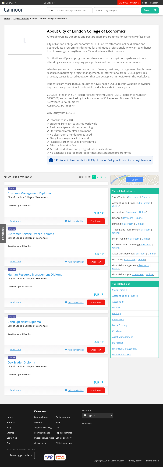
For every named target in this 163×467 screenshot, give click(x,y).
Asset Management (122, 336)
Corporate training (43, 427)
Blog (9, 443)
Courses (49, 2)
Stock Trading (119, 289)
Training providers (21, 455)
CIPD (58, 427)
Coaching (117, 331)
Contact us (12, 437)
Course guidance (42, 432)
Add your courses (129, 2)
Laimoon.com (117, 460)
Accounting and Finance (125, 295)
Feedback (3, 233)
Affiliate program (64, 443)
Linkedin (98, 429)
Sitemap (10, 432)
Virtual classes (40, 443)
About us (11, 422)
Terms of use (152, 460)
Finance (116, 307)
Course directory (63, 437)
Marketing (117, 342)
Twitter (91, 429)
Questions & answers (44, 437)
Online (145, 197)
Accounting (118, 301)
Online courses (63, 417)
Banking (116, 313)
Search (150, 10)
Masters (38, 422)
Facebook (85, 429)
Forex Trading (119, 325)
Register (154, 2)
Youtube (111, 429)
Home (10, 417)
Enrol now (95, 221)
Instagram (104, 429)
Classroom (133, 197)
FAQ (9, 427)
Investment (118, 319)
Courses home (41, 417)
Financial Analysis (121, 354)
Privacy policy (135, 460)
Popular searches (64, 432)
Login (145, 2)
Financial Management (124, 348)
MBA (58, 422)
